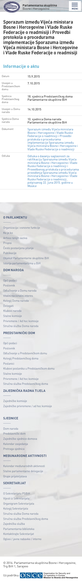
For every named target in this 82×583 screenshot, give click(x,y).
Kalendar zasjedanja (15, 444)
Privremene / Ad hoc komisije (21, 321)
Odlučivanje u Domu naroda (19, 290)
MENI (75, 6)
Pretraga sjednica (13, 449)
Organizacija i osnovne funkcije (21, 227)
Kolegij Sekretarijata (15, 508)
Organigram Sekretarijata (18, 503)
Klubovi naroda (12, 310)
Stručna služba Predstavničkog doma (25, 383)
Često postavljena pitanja (18, 248)
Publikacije (10, 253)
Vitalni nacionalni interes (18, 295)
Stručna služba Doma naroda (20, 326)
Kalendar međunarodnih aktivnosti (24, 466)
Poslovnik (9, 285)
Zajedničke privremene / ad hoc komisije (27, 406)
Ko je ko (8, 232)
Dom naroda (10, 428)
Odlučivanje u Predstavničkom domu (25, 353)
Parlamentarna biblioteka (18, 529)
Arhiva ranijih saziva (15, 238)
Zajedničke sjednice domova (20, 438)
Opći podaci (10, 280)
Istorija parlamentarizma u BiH (22, 263)
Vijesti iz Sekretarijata (16, 498)
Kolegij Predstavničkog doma (20, 358)
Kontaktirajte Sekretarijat (18, 534)
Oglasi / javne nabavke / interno (22, 539)
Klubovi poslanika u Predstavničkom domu (29, 368)
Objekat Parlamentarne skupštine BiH (26, 258)
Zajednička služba (14, 523)
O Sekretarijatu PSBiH (16, 493)
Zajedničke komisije (15, 401)
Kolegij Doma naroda (16, 300)
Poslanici (8, 363)
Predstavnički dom (14, 433)
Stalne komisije (12, 316)
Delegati (8, 305)
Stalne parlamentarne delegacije (23, 471)
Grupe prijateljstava (15, 476)
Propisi (7, 243)
